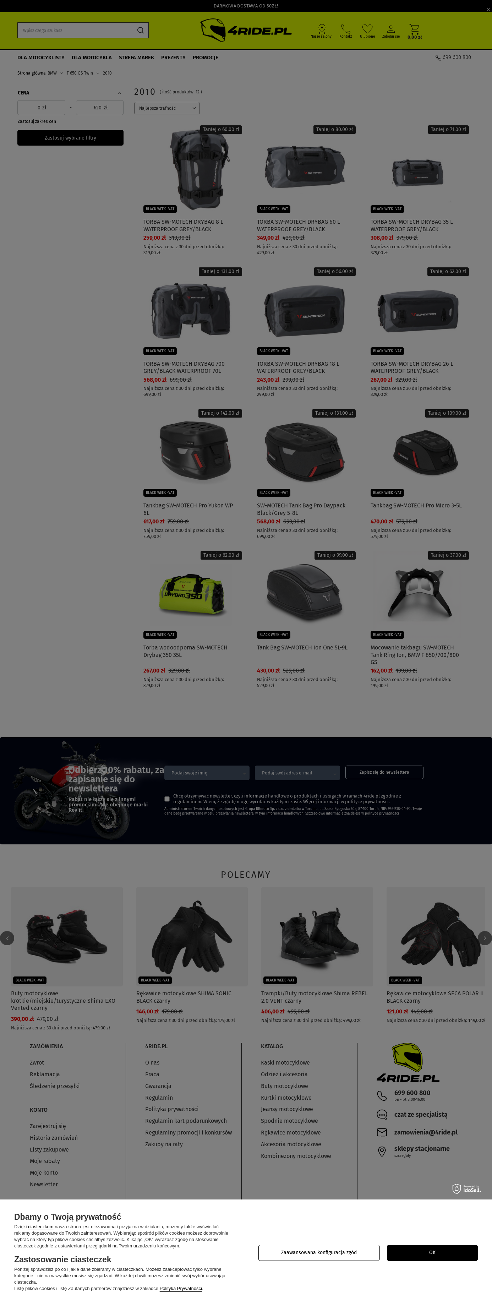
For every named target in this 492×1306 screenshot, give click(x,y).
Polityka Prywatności (181, 1288)
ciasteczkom (41, 1226)
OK (432, 1253)
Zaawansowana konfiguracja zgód (319, 1253)
